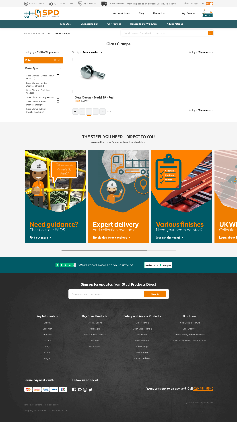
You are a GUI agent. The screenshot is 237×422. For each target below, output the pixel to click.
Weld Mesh (142, 334)
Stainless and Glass (43, 33)
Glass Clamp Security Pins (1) (40, 97)
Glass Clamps (63, 33)
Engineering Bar (89, 23)
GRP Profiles (114, 23)
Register (47, 352)
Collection (47, 328)
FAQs (47, 346)
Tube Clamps (142, 346)
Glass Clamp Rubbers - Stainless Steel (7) (37, 103)
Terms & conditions (33, 404)
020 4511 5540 (168, 3)
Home (27, 33)
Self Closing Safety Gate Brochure (189, 340)
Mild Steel (65, 23)
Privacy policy (51, 404)
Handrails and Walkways (143, 23)
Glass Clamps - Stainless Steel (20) (37, 91)
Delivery (47, 322)
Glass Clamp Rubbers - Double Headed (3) (37, 110)
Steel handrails (142, 340)
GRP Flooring (142, 322)
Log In (47, 358)
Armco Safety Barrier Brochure (189, 334)
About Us (47, 334)
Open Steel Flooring (142, 328)
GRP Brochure (189, 328)
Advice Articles (175, 23)
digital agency (206, 402)
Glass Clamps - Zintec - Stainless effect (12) (37, 84)
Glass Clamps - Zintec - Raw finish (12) (40, 77)
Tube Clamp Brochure (189, 322)
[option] (55, 196)
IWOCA (47, 340)
